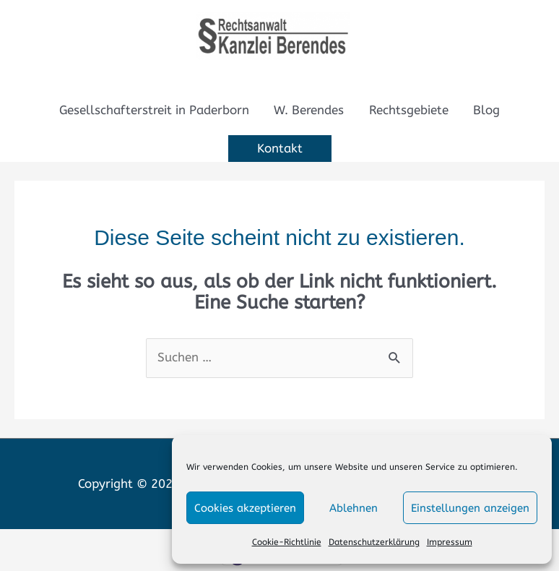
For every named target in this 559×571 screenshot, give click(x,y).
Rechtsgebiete (408, 110)
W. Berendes (309, 110)
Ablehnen (353, 508)
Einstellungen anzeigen (470, 508)
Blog (486, 110)
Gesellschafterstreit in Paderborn (154, 110)
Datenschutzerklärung (374, 542)
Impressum (449, 542)
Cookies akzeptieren (245, 508)
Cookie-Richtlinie (286, 542)
